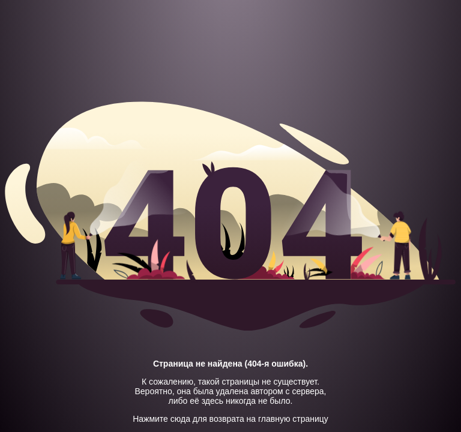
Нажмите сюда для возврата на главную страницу (230, 419)
